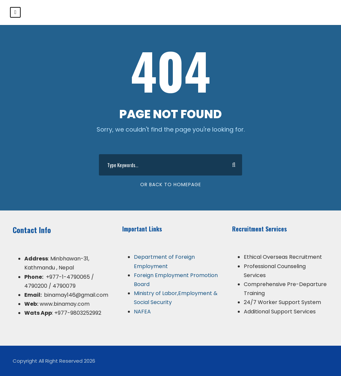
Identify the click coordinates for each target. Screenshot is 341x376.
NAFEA (142, 311)
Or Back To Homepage (170, 184)
